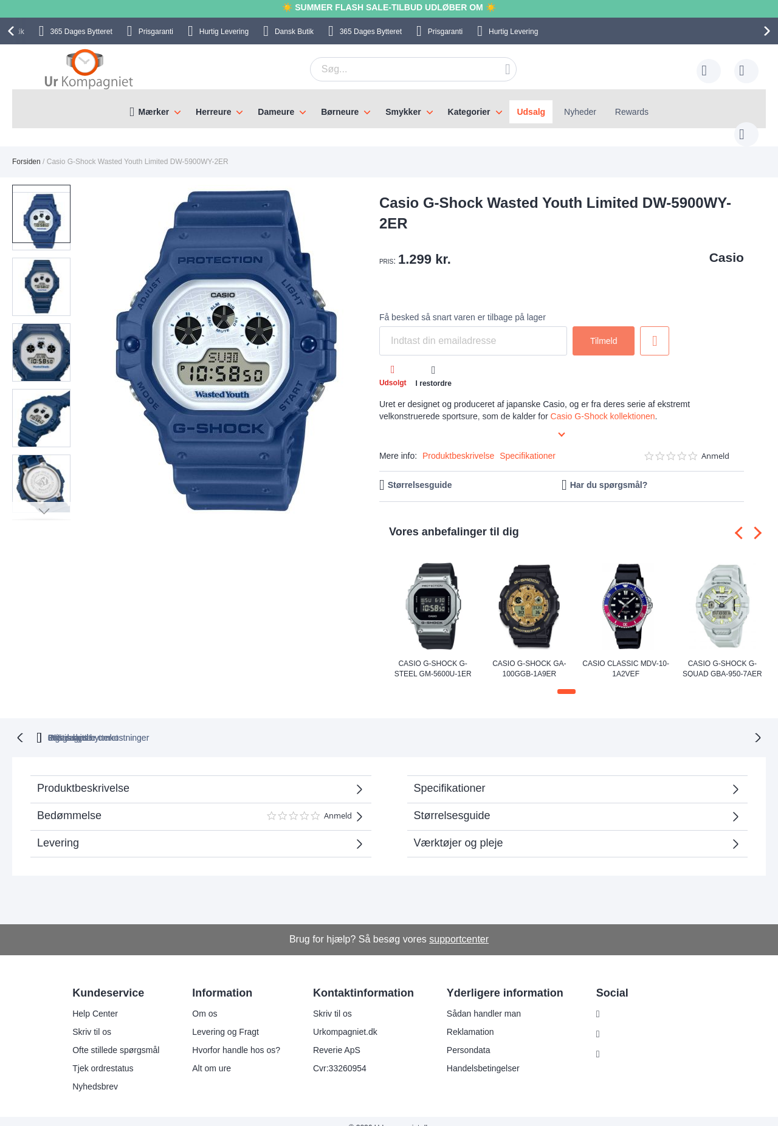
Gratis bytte (338, 724)
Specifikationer (528, 443)
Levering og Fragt (225, 1018)
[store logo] (89, 68)
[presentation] (13, 31)
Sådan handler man (484, 1000)
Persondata (469, 1037)
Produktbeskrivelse (458, 443)
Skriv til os (91, 1018)
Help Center (95, 1000)
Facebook (624, 1021)
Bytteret (81, 31)
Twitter (618, 1041)
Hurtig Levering (224, 31)
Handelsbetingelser (483, 1055)
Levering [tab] (58, 829)
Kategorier (469, 112)
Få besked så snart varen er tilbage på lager (462, 305)
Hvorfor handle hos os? (236, 1037)
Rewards (632, 112)
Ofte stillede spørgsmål (115, 1037)
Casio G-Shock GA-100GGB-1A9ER (529, 656)
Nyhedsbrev (95, 1073)
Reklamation (470, 1018)
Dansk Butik (294, 31)
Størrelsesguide (420, 473)
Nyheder (580, 112)
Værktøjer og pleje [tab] (458, 829)
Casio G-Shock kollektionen (603, 404)
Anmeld (715, 444)
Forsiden (26, 149)
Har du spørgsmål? (609, 473)
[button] (102, 340)
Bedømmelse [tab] (194, 806)
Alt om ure (211, 1055)
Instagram (625, 1001)
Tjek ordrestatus (102, 1055)
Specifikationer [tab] (450, 775)
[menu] (389, 108)
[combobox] (394, 69)
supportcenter (459, 926)
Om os (204, 1000)
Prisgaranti (156, 31)
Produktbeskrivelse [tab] (83, 775)
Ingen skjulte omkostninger (452, 724)
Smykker (403, 112)
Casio (726, 245)
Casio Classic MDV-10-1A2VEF (625, 656)
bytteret (239, 724)
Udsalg (531, 112)
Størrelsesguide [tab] (452, 802)
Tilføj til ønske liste (654, 328)
